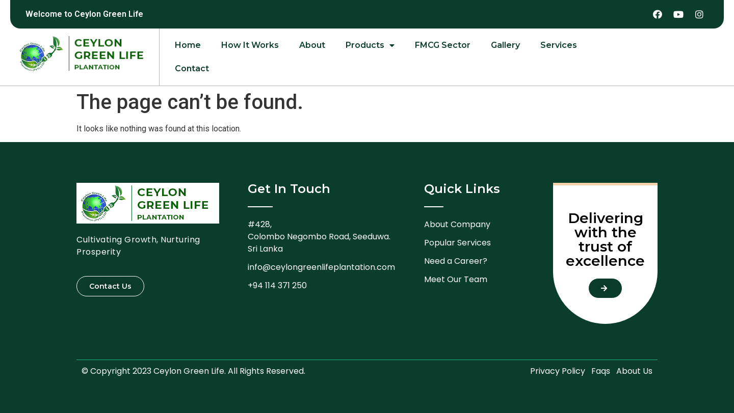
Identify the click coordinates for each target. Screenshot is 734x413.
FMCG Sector (442, 45)
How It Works (250, 45)
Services (558, 45)
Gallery (505, 45)
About (312, 45)
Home (188, 45)
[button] (110, 286)
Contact (192, 68)
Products (370, 45)
